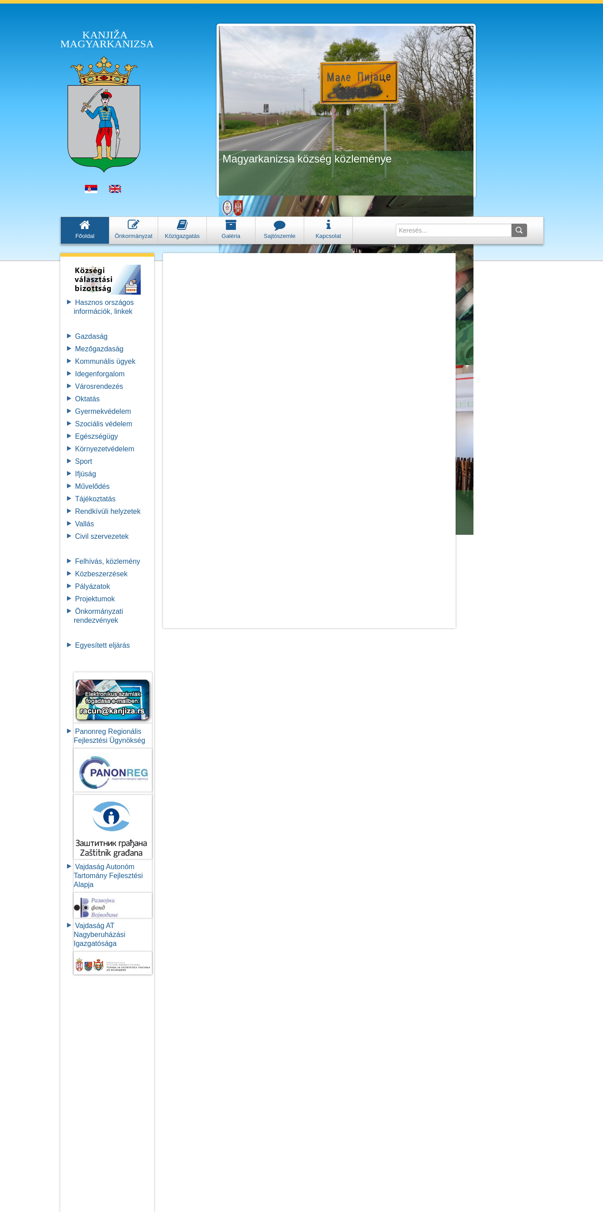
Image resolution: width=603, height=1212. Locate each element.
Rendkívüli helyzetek (108, 511)
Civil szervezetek (102, 536)
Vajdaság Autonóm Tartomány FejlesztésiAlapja (108, 875)
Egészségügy (96, 436)
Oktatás (87, 399)
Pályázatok (92, 586)
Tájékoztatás (95, 499)
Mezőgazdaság (99, 349)
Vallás (84, 524)
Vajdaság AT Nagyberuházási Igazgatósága (100, 934)
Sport (83, 461)
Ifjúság (85, 474)
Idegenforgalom (100, 374)
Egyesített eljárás (102, 645)
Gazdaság (91, 336)
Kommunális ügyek (105, 361)
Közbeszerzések (101, 574)
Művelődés (92, 486)
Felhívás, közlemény (107, 561)
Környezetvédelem (104, 449)
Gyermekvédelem (103, 411)
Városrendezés (99, 386)
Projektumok (95, 599)
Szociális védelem (103, 424)
